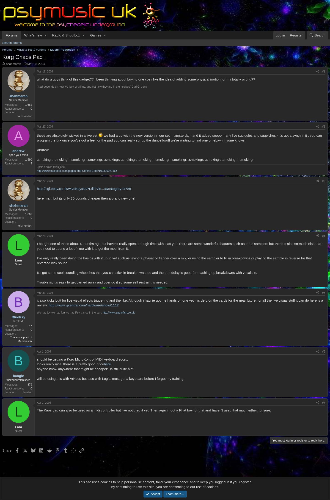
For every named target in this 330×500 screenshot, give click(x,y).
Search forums (12, 42)
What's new (33, 35)
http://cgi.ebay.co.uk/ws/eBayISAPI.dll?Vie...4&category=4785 (84, 189)
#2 (323, 126)
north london (24, 116)
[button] (45, 35)
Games (95, 35)
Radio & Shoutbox (66, 35)
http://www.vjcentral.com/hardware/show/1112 (84, 305)
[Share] (318, 71)
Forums (11, 35)
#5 (323, 292)
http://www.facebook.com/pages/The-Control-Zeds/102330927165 (77, 170)
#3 (323, 181)
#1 (323, 71)
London (27, 392)
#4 (323, 236)
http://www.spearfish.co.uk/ (119, 312)
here (107, 364)
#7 (323, 402)
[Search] (317, 35)
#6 (323, 351)
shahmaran (13, 64)
